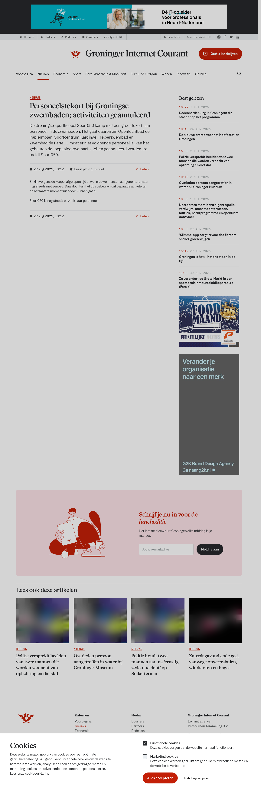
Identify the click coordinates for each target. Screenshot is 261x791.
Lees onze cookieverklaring (30, 773)
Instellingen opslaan (197, 778)
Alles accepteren (160, 778)
